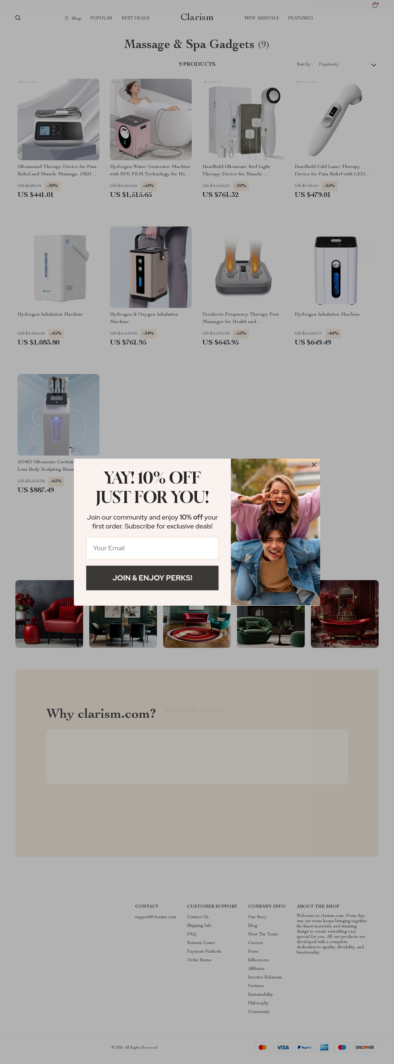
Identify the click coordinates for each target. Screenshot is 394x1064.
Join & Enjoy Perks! (152, 578)
